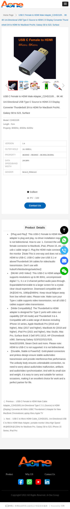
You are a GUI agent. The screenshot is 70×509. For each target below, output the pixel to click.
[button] (65, 4)
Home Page (8, 15)
